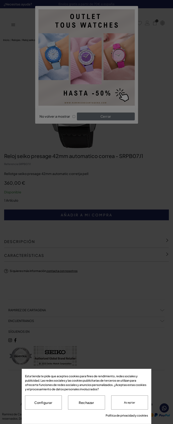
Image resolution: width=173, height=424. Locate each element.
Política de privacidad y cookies (127, 415)
